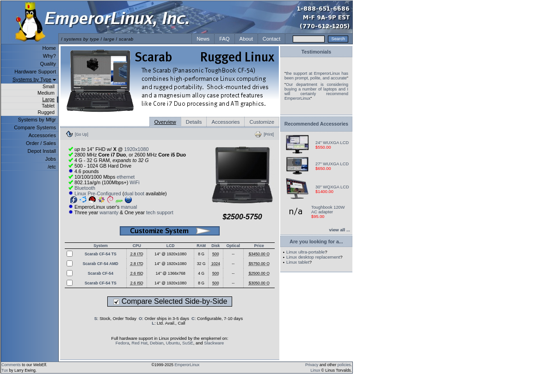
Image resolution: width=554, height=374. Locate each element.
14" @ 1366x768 (170, 273)
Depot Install (42, 151)
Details (194, 122)
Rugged (46, 112)
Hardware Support (35, 71)
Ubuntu (173, 343)
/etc (52, 166)
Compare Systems (35, 127)
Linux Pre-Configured (97, 193)
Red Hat (140, 343)
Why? (49, 56)
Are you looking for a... (316, 241)
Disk (215, 245)
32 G (201, 263)
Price (259, 245)
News (203, 39)
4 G (201, 273)
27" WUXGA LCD (332, 164)
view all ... (339, 229)
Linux (315, 370)
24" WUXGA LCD (332, 142)
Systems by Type (31, 79)
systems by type (81, 39)
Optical (233, 245)
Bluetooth (84, 188)
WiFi (134, 182)
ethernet (126, 177)
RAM (201, 245)
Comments (11, 364)
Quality (48, 63)
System (100, 245)
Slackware (214, 343)
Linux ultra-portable (305, 251)
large (109, 39)
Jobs (50, 159)
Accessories (42, 135)
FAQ (224, 39)
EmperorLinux (187, 364)
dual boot (134, 193)
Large (48, 99)
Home (49, 48)
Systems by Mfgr (37, 119)
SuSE (187, 343)
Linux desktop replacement (313, 256)
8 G (201, 254)
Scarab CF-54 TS (101, 254)
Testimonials (316, 51)
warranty (108, 212)
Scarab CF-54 (100, 273)
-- (233, 254)
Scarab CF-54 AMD (100, 263)
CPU (137, 245)
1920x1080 (136, 149)
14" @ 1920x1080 (170, 254)
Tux (4, 370)
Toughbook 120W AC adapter (328, 209)
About (246, 39)
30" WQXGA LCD (332, 187)
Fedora (122, 343)
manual (129, 207)
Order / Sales (41, 143)
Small (49, 86)
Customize (261, 122)
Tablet (48, 106)
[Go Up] (81, 134)
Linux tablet (297, 262)
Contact (272, 39)
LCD (170, 245)
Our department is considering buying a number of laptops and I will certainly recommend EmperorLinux (316, 91)
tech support (159, 212)
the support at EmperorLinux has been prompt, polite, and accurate (316, 75)
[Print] (269, 134)
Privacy (311, 364)
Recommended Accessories (316, 124)
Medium (46, 93)
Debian (157, 343)
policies (344, 364)
